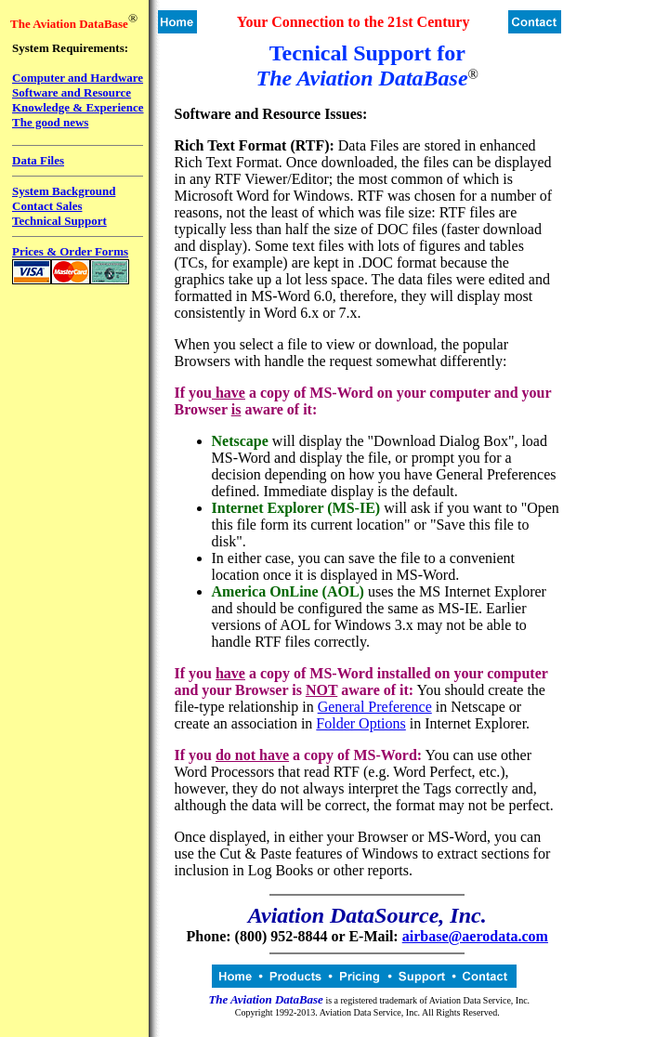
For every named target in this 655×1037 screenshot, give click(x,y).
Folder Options (360, 723)
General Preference (375, 707)
